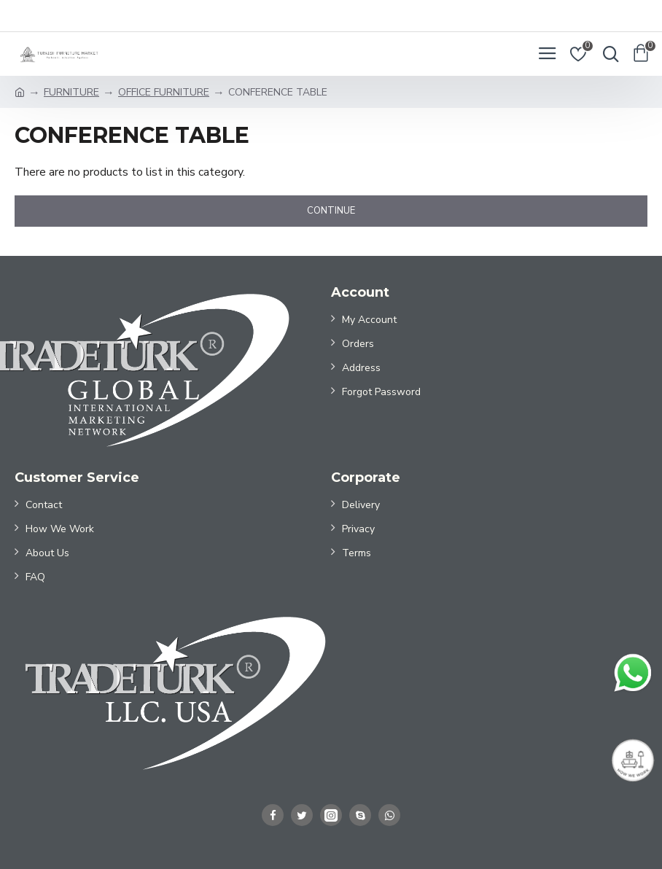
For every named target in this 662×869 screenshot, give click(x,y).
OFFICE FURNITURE (163, 92)
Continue (331, 210)
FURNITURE (71, 92)
